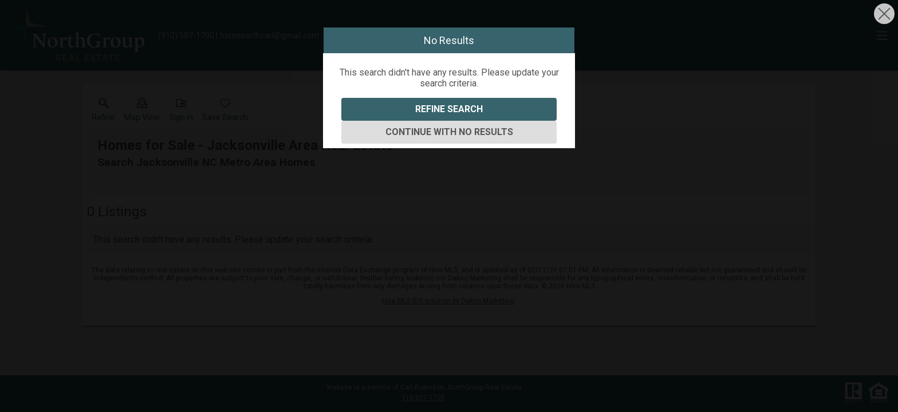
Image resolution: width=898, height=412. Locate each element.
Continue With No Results (449, 131)
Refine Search (449, 109)
